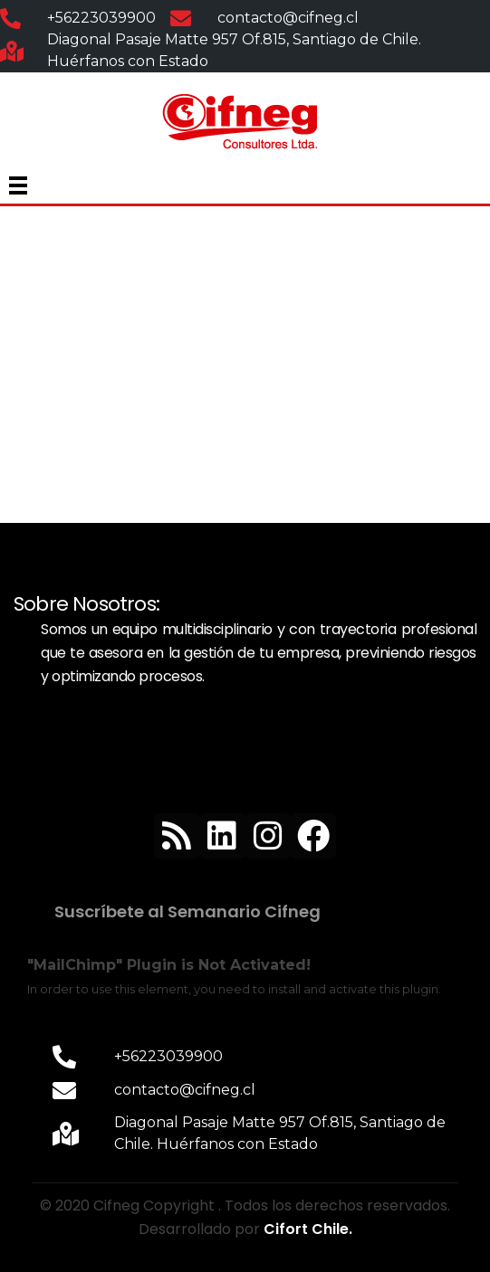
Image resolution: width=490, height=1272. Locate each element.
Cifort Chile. (308, 1229)
